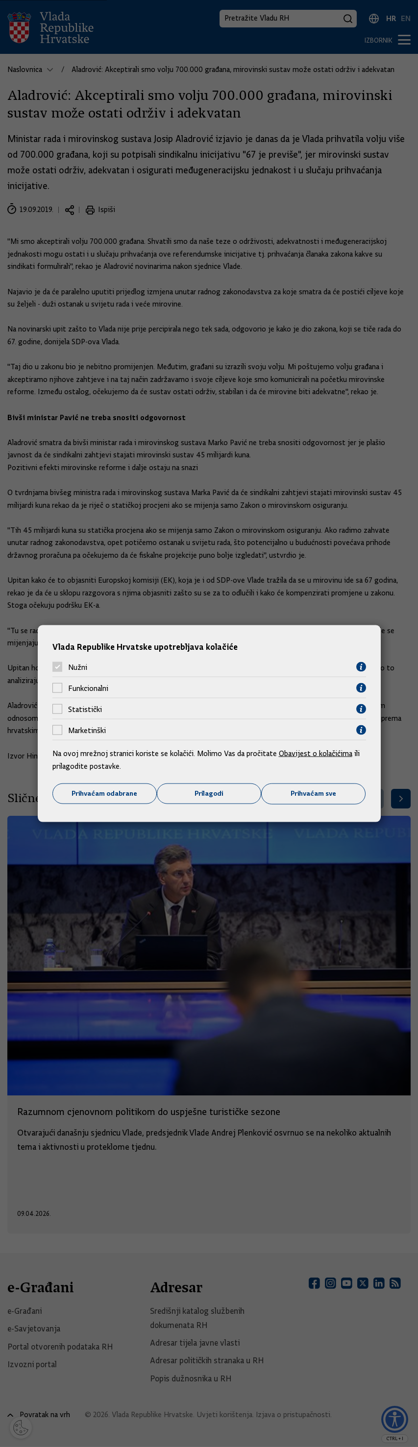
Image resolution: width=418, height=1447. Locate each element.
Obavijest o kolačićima (315, 753)
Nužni (77, 667)
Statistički (85, 709)
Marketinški (87, 730)
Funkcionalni (88, 688)
